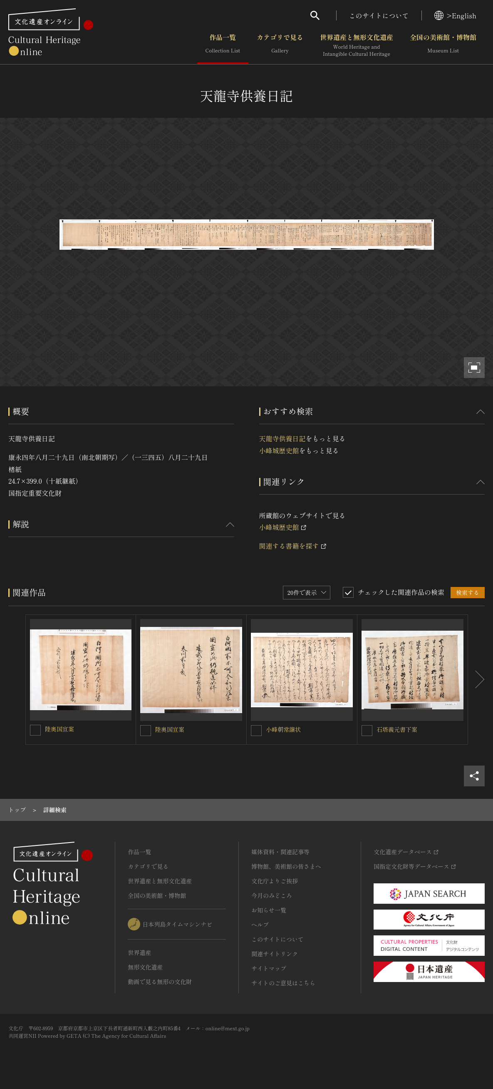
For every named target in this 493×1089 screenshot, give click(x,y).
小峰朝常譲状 (283, 729)
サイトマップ (268, 968)
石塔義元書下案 (397, 729)
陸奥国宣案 (59, 729)
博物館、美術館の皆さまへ (286, 866)
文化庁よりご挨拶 (274, 881)
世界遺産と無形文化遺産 (356, 45)
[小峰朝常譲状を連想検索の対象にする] (256, 730)
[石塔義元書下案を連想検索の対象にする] (367, 730)
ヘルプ (260, 924)
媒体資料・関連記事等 (280, 852)
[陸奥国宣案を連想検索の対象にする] (35, 730)
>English (455, 15)
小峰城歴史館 (279, 450)
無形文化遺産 (145, 967)
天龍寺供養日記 (282, 438)
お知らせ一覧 (268, 910)
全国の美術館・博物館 (443, 45)
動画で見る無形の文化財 (160, 981)
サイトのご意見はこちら (283, 983)
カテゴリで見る (280, 45)
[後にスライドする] (476, 679)
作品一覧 (223, 45)
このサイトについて (379, 15)
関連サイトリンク (274, 954)
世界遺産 (139, 952)
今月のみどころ (271, 895)
